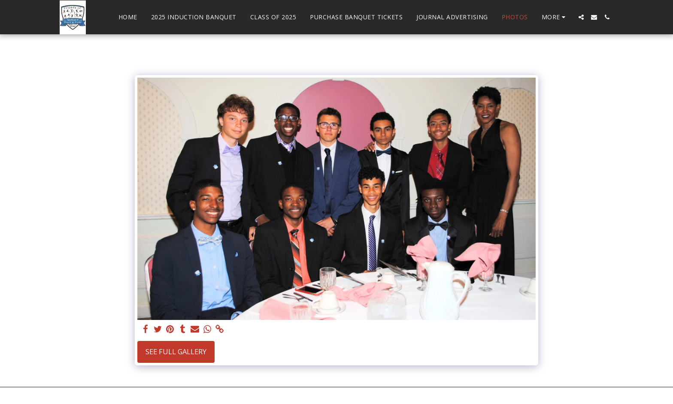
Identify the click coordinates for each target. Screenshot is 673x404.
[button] (581, 17)
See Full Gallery (176, 351)
